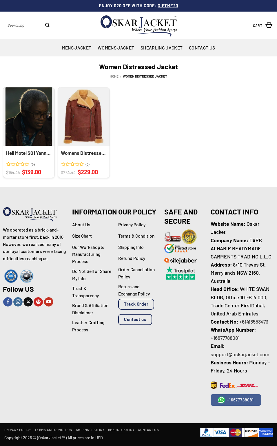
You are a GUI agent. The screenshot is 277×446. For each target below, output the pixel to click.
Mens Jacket (76, 47)
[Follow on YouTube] (48, 302)
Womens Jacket (116, 47)
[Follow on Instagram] (18, 302)
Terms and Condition (53, 429)
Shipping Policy (90, 429)
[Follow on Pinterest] (38, 302)
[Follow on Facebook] (7, 302)
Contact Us (202, 47)
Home (114, 76)
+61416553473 (253, 321)
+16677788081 (225, 338)
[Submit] (47, 25)
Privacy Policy (17, 429)
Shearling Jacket (162, 47)
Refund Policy (121, 429)
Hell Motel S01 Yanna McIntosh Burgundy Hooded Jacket (28, 153)
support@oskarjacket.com (240, 354)
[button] (263, 25)
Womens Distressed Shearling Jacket (83, 153)
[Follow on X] (28, 302)
